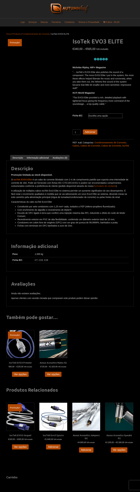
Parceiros (56, 22)
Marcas (44, 22)
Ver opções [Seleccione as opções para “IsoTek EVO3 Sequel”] (20, 447)
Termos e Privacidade (88, 22)
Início (8, 34)
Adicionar (90, 132)
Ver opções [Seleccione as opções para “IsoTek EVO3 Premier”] (20, 374)
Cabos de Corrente (90, 145)
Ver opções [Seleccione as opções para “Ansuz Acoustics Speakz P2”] (119, 450)
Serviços (32, 22)
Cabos (76, 145)
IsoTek (125, 145)
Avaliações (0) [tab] (60, 158)
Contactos (69, 22)
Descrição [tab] (18, 158)
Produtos (17, 34)
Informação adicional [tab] (38, 158)
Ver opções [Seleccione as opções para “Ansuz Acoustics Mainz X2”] (53, 374)
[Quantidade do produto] (77, 132)
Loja (23, 22)
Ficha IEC (78, 115)
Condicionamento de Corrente (36, 34)
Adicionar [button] (53, 447)
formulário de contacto (105, 186)
